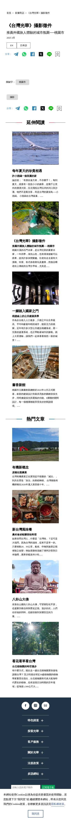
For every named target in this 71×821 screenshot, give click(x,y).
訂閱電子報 (48, 787)
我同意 (36, 813)
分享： (8, 54)
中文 (34, 5)
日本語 (23, 45)
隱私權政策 (57, 804)
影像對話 (19, 13)
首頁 (9, 13)
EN (11, 45)
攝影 (12, 97)
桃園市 (22, 82)
